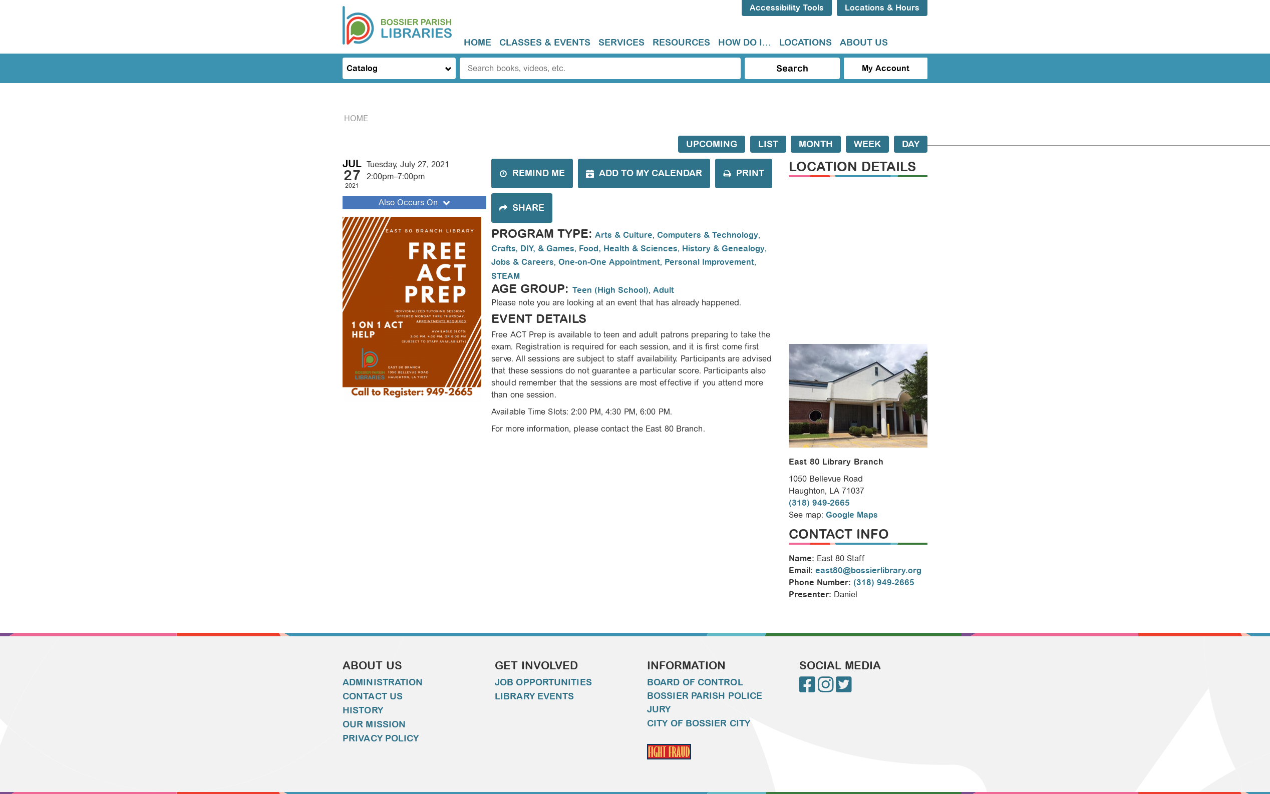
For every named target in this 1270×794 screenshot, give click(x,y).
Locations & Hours (882, 8)
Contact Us (373, 696)
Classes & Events (544, 42)
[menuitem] (477, 43)
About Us (864, 42)
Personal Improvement (709, 262)
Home (477, 42)
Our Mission (374, 724)
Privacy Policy (381, 738)
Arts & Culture (624, 235)
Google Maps (852, 515)
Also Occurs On (415, 202)
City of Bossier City (698, 723)
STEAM (505, 276)
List (768, 144)
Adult (663, 290)
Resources (681, 42)
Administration (383, 682)
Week (867, 144)
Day (910, 144)
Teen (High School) (610, 290)
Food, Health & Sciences (628, 248)
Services (621, 42)
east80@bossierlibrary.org (868, 570)
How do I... (744, 42)
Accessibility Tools (787, 8)
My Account (885, 68)
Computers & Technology (707, 235)
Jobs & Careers (522, 262)
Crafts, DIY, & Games (532, 248)
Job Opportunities (543, 682)
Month (816, 144)
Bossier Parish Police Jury (704, 702)
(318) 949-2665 (819, 503)
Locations (805, 42)
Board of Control (695, 682)
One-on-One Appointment (609, 262)
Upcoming (711, 144)
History (363, 710)
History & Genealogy (723, 248)
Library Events (534, 696)
